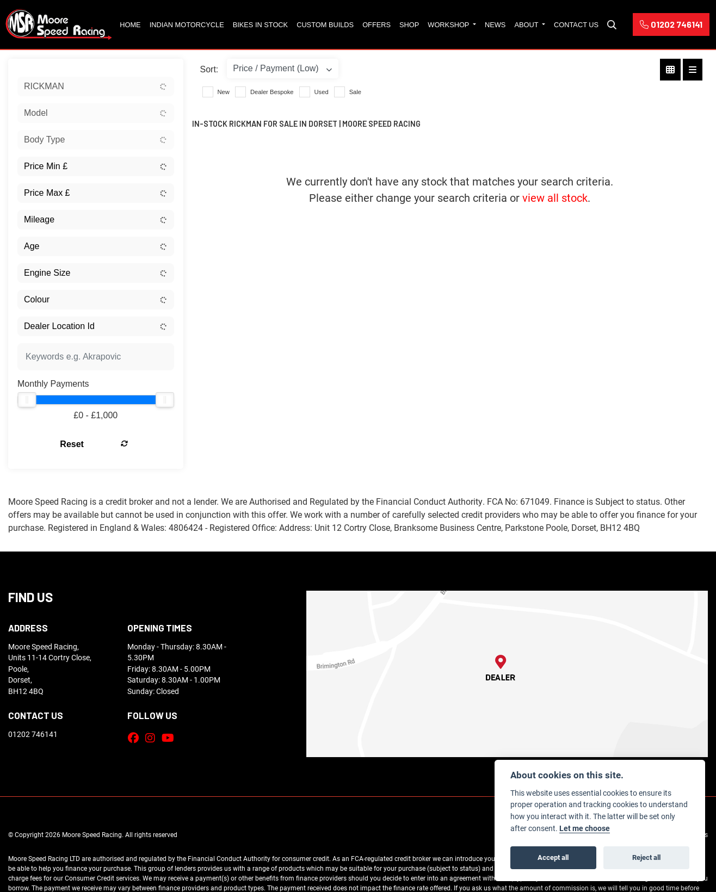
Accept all (553, 857)
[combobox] (95, 86)
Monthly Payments (53, 383)
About (527, 25)
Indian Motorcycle (187, 25)
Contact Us (576, 25)
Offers (376, 25)
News (495, 25)
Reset (121, 444)
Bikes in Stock (260, 25)
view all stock (555, 197)
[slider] (26, 399)
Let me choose (584, 828)
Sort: (209, 69)
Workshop (449, 25)
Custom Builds (325, 25)
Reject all (646, 857)
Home (130, 25)
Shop (409, 25)
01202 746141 (671, 24)
